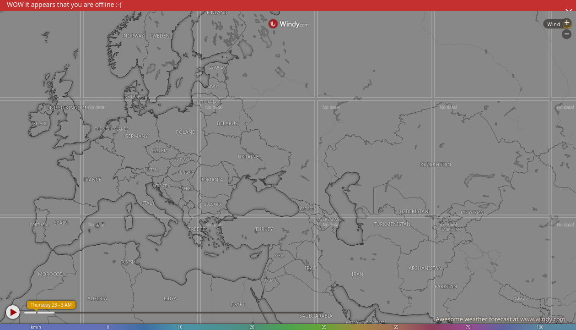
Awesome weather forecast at (500, 319)
